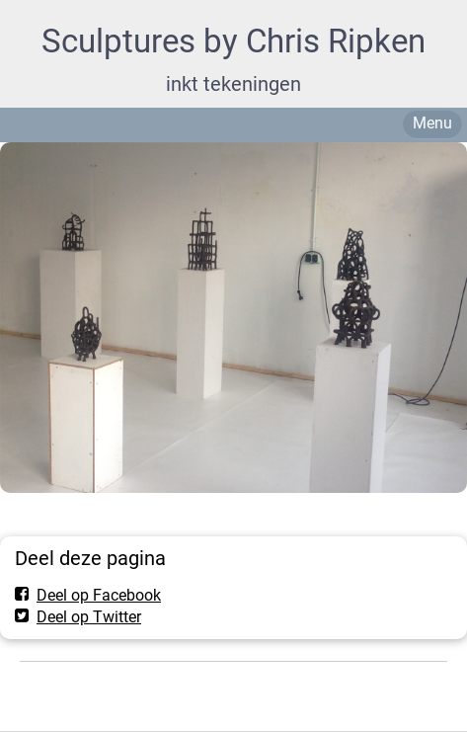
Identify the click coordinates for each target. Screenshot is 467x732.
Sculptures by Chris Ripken (233, 41)
